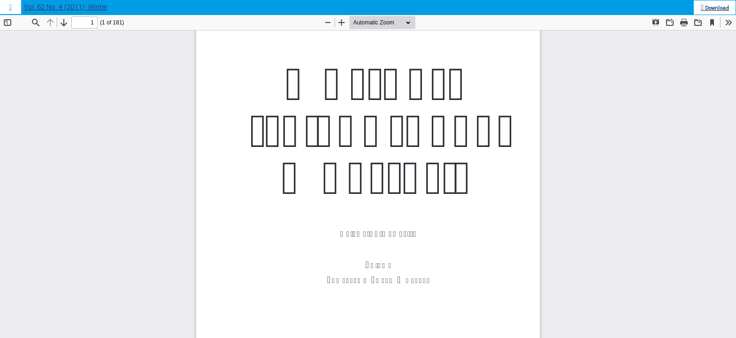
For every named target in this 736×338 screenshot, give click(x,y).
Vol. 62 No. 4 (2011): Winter (65, 7)
